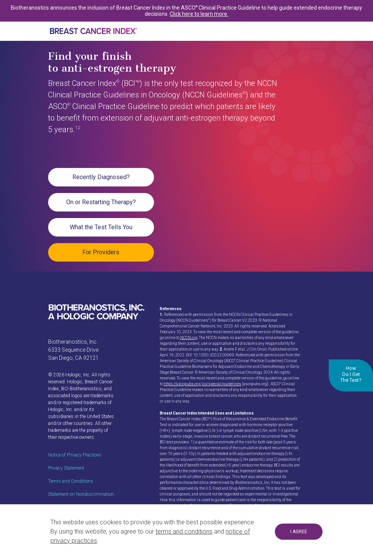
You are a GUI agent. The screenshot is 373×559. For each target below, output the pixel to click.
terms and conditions (184, 531)
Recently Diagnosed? (101, 177)
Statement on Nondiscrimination (81, 494)
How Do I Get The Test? (350, 374)
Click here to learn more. (199, 14)
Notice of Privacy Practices (74, 455)
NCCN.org (188, 338)
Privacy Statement (66, 468)
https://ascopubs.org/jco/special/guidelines (202, 384)
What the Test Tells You (101, 227)
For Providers (100, 252)
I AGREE (298, 531)
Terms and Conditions (70, 481)
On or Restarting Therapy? (101, 202)
